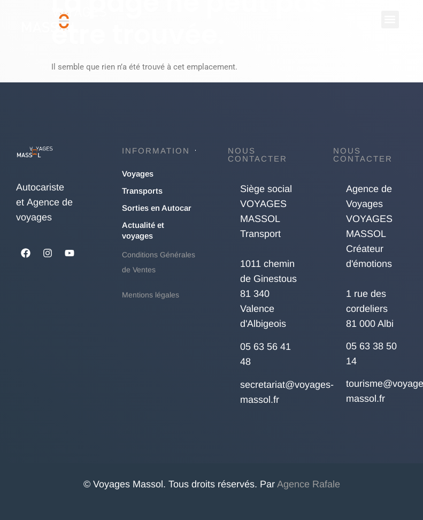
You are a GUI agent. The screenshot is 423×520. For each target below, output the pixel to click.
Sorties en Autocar (156, 207)
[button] (390, 19)
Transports (142, 190)
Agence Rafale (308, 484)
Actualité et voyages (143, 230)
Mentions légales (150, 294)
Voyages (137, 173)
